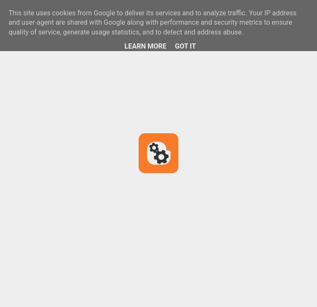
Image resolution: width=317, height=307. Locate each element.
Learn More (145, 46)
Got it (185, 46)
